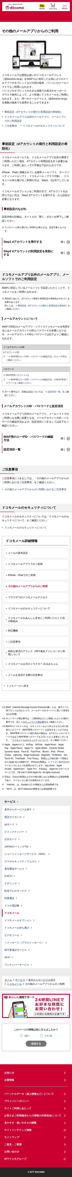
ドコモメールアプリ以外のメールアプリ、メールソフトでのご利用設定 (35, 118)
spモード (9, 824)
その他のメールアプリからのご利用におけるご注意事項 (35, 489)
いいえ (48, 1035)
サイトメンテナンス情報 (35, 1130)
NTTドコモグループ (35, 1158)
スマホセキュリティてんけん (20, 861)
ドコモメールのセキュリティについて (44, 125)
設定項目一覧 (54, 392)
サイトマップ (11, 1137)
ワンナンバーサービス (16, 964)
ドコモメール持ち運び (16, 927)
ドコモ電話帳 (11, 905)
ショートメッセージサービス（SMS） (25, 854)
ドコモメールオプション (18, 920)
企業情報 (9, 1080)
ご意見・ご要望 (13, 1144)
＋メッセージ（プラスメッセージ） (24, 942)
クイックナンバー (14, 831)
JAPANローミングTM (16, 846)
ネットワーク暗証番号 (35, 722)
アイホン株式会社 (57, 762)
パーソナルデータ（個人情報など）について (29, 1093)
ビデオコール (11, 935)
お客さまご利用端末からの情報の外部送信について (32, 1115)
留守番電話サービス (15, 950)
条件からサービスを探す (18, 809)
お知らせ (9, 1072)
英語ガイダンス (13, 817)
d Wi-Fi (8, 876)
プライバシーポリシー (16, 1101)
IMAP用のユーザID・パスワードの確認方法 (31, 356)
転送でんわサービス (15, 890)
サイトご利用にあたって (17, 1108)
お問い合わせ (11, 1151)
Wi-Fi (7, 957)
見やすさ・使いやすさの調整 (20, 1122)
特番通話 (9, 898)
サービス (10, 801)
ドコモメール (13, 685)
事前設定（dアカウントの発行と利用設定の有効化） (33, 111)
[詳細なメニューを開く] (65, 6)
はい (27, 1035)
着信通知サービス (14, 868)
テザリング (10, 883)
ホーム (8, 979)
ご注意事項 (10, 125)
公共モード (10, 839)
